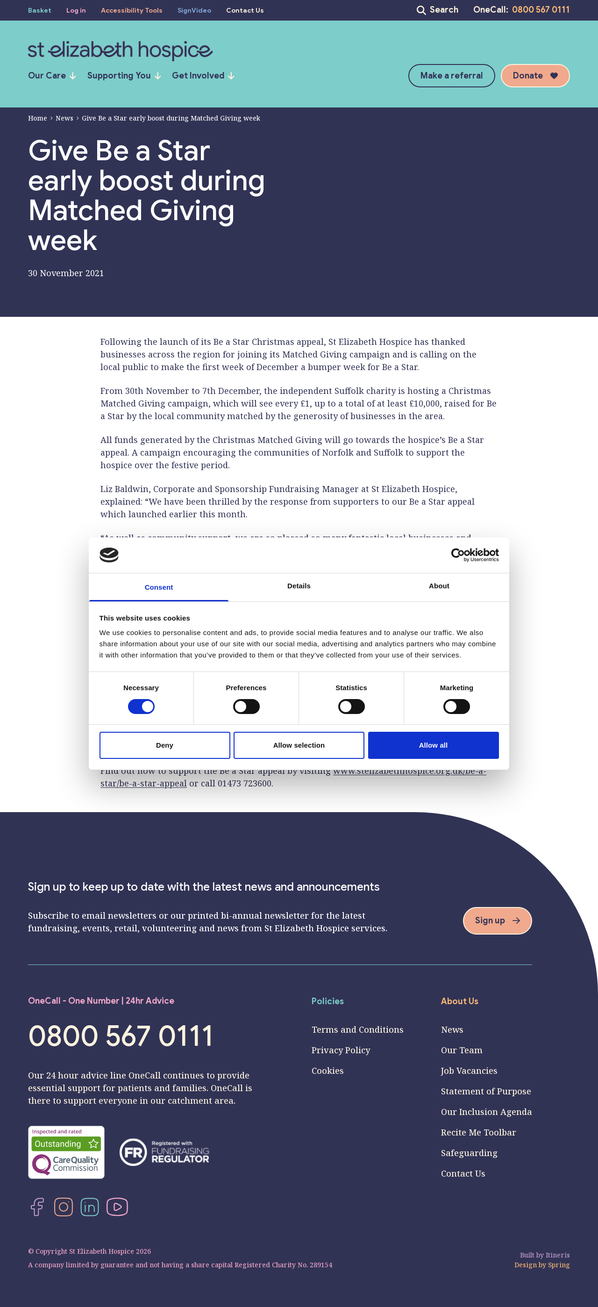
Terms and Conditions (358, 1029)
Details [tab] (299, 586)
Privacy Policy (341, 1050)
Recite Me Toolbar (478, 1132)
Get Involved (203, 76)
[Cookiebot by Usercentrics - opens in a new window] (458, 555)
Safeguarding (469, 1152)
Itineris (558, 1254)
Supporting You (124, 76)
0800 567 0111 (541, 10)
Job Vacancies (469, 1070)
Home (37, 118)
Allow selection (299, 745)
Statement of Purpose (486, 1091)
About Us (459, 1001)
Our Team (462, 1050)
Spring (559, 1264)
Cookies (328, 1070)
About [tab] (439, 586)
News (61, 118)
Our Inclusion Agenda (486, 1111)
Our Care (52, 76)
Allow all (433, 745)
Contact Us (463, 1173)
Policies (328, 1001)
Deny (164, 745)
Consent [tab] (159, 587)
